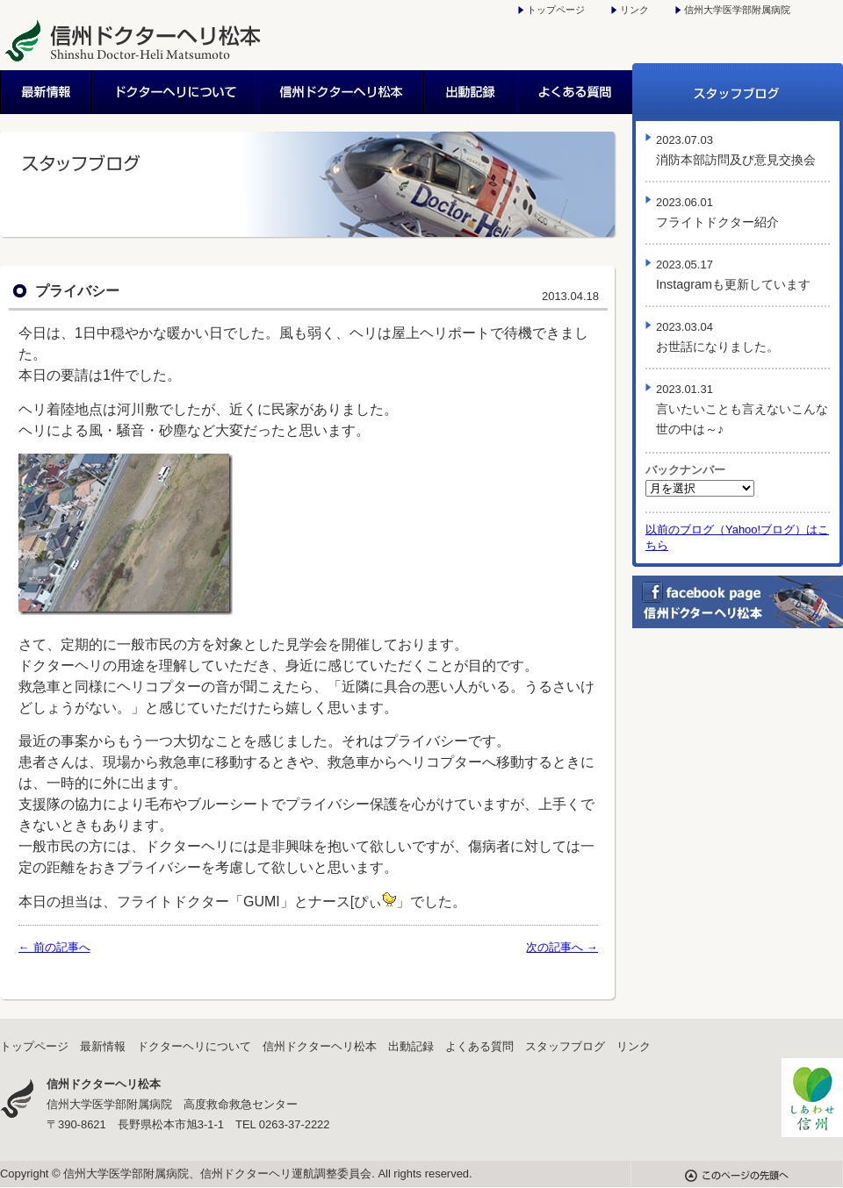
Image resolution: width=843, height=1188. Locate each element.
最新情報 (46, 92)
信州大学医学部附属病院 (737, 9)
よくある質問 (574, 92)
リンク (634, 9)
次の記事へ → (562, 947)
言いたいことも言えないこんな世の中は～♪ (742, 409)
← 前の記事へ (54, 947)
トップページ (556, 9)
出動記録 (471, 92)
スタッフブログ (737, 92)
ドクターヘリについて (176, 92)
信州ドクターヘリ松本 (342, 92)
